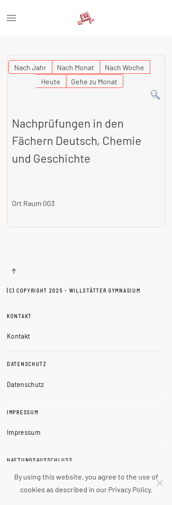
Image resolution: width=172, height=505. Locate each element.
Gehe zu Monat (94, 81)
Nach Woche (124, 67)
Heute (51, 81)
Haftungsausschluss (40, 460)
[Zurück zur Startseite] (86, 18)
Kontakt (19, 316)
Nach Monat (75, 67)
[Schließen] (160, 483)
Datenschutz (27, 364)
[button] (11, 18)
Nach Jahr (30, 67)
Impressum (22, 412)
